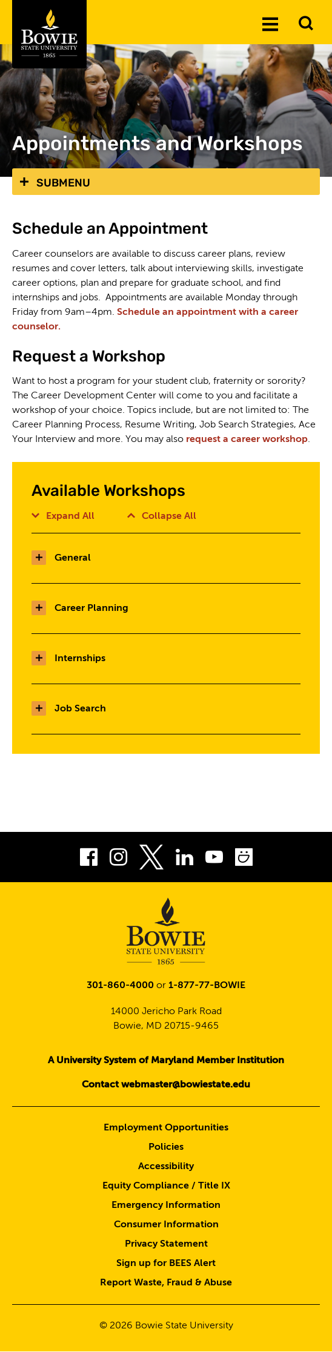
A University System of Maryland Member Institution (166, 1061)
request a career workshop (247, 439)
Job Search (69, 709)
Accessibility (166, 1167)
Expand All (63, 516)
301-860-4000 (120, 986)
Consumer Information (166, 1225)
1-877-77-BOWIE (206, 986)
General (61, 558)
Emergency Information (166, 1205)
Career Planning (80, 608)
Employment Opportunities (166, 1128)
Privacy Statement (166, 1244)
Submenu (63, 183)
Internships (68, 658)
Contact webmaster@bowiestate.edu (166, 1085)
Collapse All (161, 516)
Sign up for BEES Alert (166, 1263)
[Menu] (270, 24)
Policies (166, 1147)
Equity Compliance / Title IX (166, 1186)
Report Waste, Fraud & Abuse (166, 1283)
